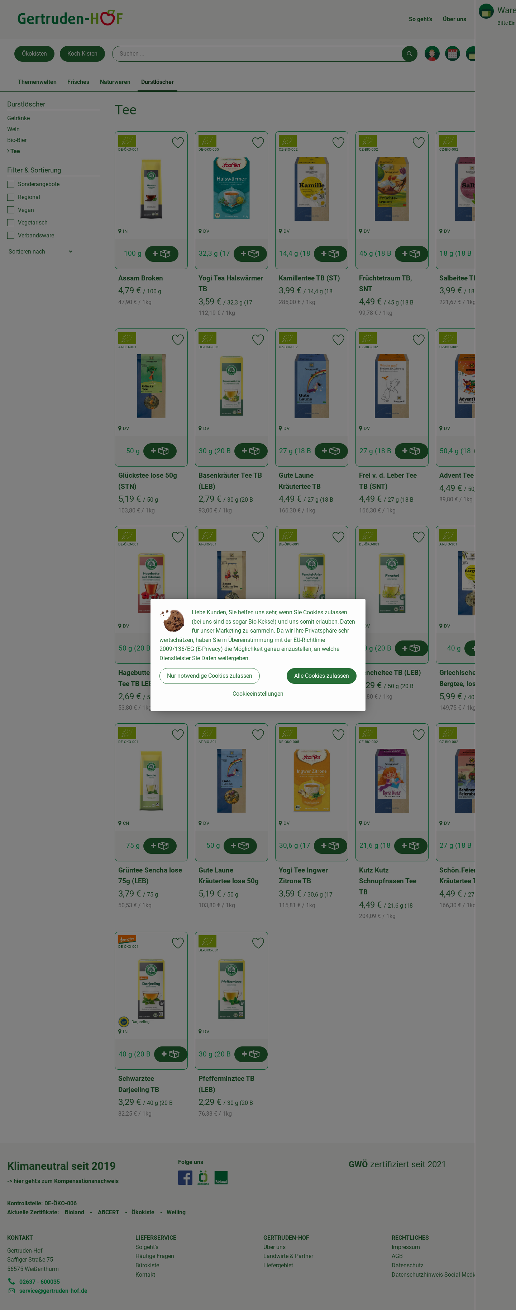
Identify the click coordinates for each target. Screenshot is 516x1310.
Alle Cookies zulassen (321, 675)
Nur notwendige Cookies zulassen (209, 675)
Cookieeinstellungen (258, 693)
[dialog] (258, 655)
